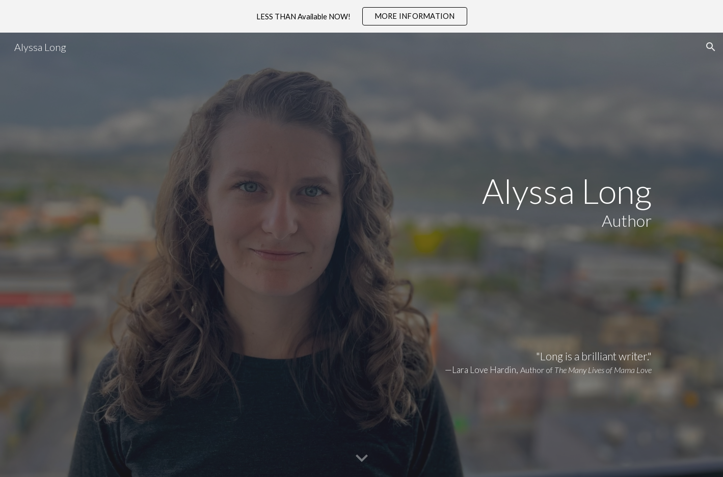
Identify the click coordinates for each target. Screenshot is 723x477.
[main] (361, 254)
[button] (711, 47)
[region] (361, 16)
